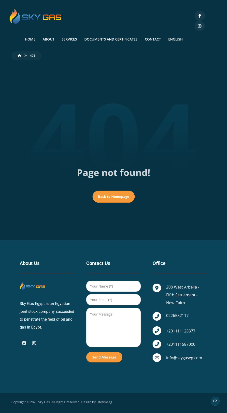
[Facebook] (200, 16)
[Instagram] (200, 26)
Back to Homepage (113, 198)
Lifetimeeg (104, 404)
